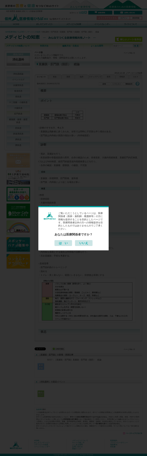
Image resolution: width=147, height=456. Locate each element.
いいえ (83, 243)
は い (63, 243)
